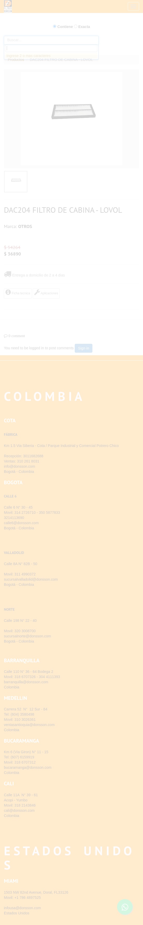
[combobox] (51, 48)
